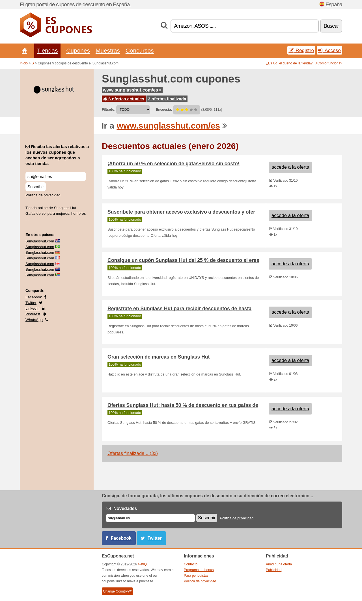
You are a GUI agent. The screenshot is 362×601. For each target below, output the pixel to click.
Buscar (331, 26)
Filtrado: (108, 110)
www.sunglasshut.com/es (132, 90)
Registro (301, 50)
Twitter (30, 303)
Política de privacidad (43, 195)
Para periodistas (196, 576)
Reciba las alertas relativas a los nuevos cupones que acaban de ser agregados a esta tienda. (57, 155)
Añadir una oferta (279, 564)
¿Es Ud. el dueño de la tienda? (289, 63)
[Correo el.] (150, 518)
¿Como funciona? (328, 63)
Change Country (117, 591)
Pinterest (32, 314)
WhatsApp (34, 320)
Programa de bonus (199, 570)
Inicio (24, 63)
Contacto (190, 564)
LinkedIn (32, 308)
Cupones (78, 50)
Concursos (140, 50)
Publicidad (273, 570)
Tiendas (47, 50)
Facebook (33, 297)
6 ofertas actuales (123, 98)
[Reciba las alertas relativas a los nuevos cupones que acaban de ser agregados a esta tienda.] (55, 176)
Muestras (108, 50)
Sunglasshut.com (39, 241)
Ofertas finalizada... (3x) (132, 453)
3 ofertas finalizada (167, 98)
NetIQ (142, 564)
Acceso (329, 50)
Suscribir (35, 186)
